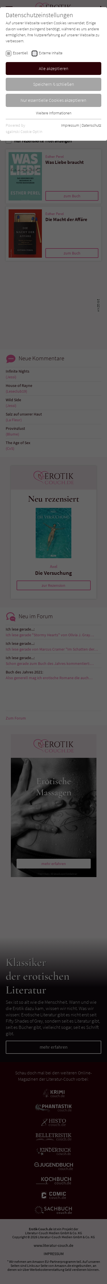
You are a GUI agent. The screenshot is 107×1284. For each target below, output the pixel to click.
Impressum (70, 125)
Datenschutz (91, 125)
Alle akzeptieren (53, 68)
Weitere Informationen (53, 113)
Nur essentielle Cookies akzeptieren (53, 100)
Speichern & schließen (53, 84)
